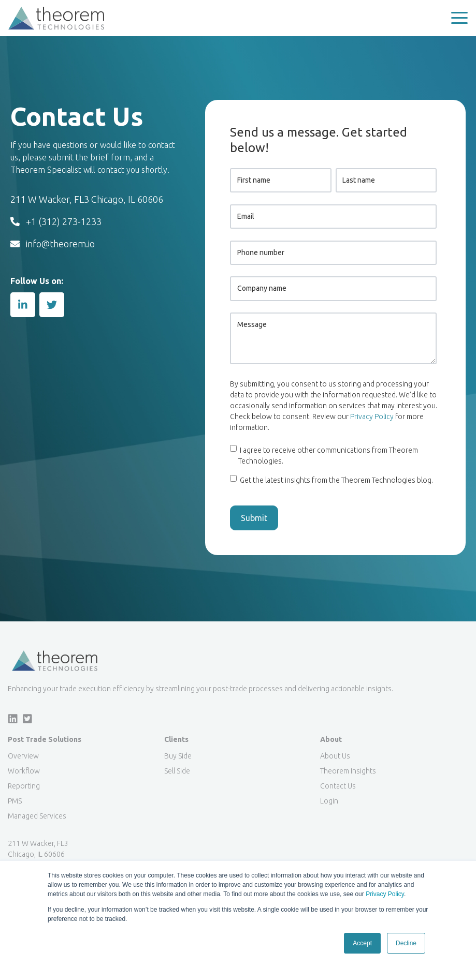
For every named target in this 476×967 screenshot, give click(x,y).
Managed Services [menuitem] (37, 816)
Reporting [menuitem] (24, 786)
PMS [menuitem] (15, 801)
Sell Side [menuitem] (177, 771)
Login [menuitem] (329, 801)
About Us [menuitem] (335, 756)
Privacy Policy (385, 894)
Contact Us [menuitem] (338, 786)
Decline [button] (406, 943)
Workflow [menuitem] (24, 771)
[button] (459, 18)
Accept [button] (362, 943)
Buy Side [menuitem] (178, 756)
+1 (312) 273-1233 (56, 221)
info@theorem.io (52, 244)
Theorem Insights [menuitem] (348, 771)
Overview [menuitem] (23, 756)
